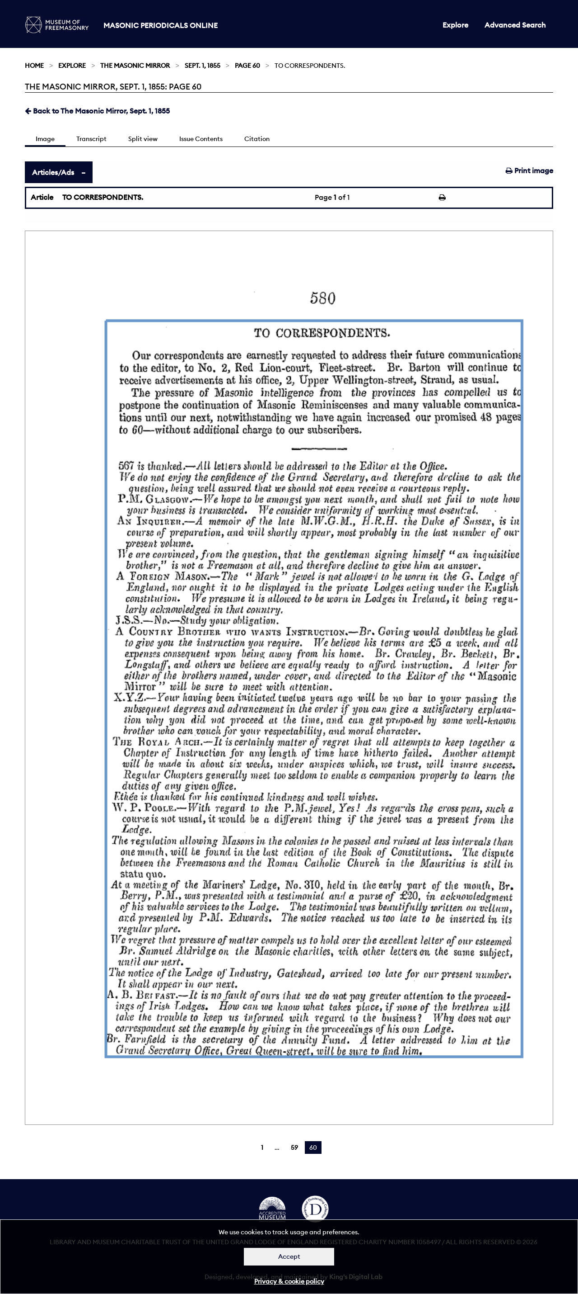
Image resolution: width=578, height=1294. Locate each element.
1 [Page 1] (262, 1147)
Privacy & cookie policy (289, 1281)
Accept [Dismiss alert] (289, 1256)
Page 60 (247, 65)
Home (34, 65)
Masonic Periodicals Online (160, 25)
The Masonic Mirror (135, 65)
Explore (455, 24)
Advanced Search (515, 24)
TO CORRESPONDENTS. (102, 197)
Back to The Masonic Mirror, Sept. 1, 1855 (97, 110)
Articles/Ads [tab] (53, 172)
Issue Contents (201, 139)
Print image (529, 170)
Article (42, 197)
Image (45, 139)
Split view (143, 139)
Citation (257, 139)
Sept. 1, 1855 (202, 65)
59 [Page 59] (294, 1147)
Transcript (91, 139)
